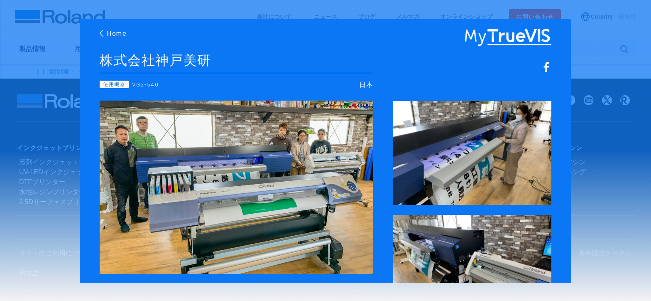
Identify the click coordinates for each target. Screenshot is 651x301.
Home (113, 33)
